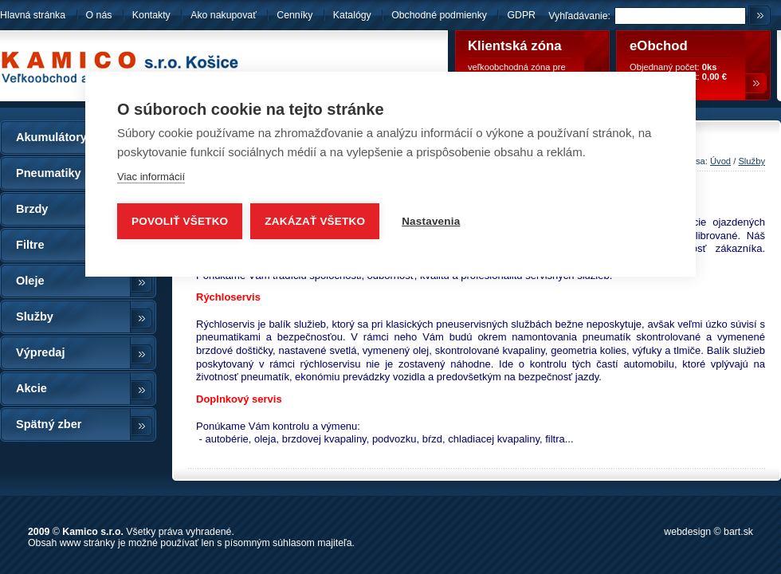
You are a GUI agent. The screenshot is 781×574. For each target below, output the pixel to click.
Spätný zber (48, 424)
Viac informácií (151, 177)
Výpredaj (40, 352)
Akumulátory (51, 137)
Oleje (30, 280)
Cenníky (294, 15)
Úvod (720, 161)
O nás (99, 15)
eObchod (659, 45)
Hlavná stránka (32, 15)
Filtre (30, 244)
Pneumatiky (48, 173)
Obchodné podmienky (440, 15)
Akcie (31, 388)
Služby (34, 316)
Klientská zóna (515, 45)
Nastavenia (431, 221)
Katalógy (352, 15)
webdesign (687, 531)
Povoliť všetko (179, 221)
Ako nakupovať (223, 15)
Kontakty (151, 15)
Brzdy (32, 208)
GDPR (521, 15)
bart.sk (738, 531)
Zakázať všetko (315, 221)
